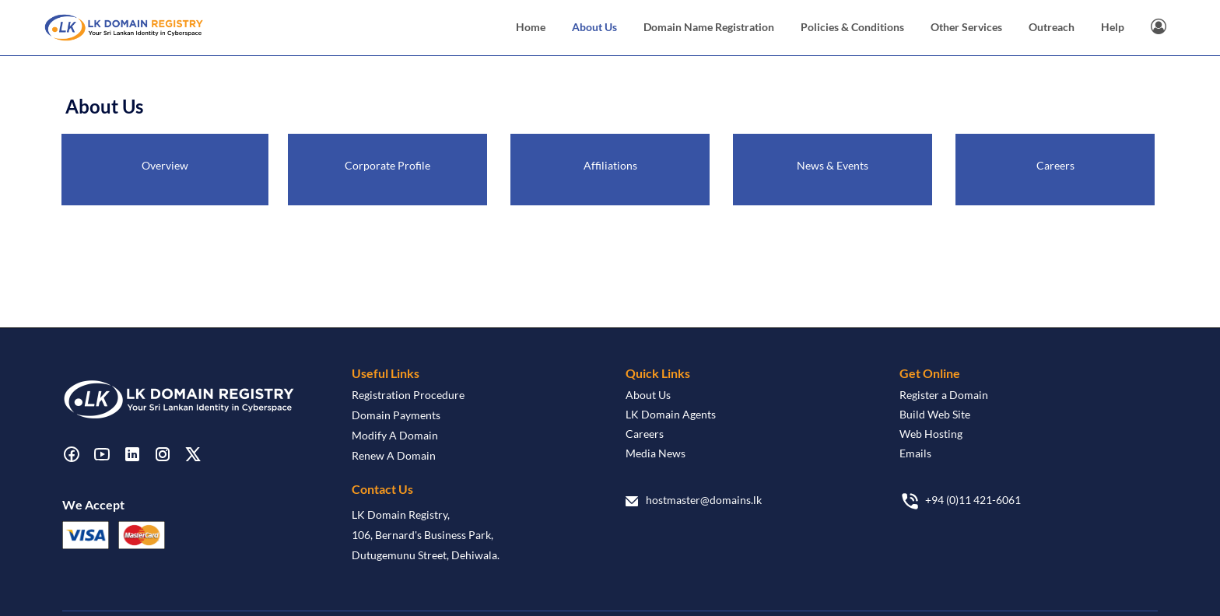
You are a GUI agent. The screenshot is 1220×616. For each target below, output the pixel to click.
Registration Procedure (408, 394)
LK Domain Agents (671, 414)
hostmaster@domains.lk (704, 499)
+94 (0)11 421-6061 (973, 499)
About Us (648, 394)
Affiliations (610, 165)
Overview (165, 165)
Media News (655, 453)
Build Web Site (934, 414)
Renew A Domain (394, 455)
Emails (915, 453)
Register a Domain (943, 394)
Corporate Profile (387, 165)
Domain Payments (396, 415)
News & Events (832, 165)
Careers (1055, 165)
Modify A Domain (395, 435)
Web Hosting (930, 433)
